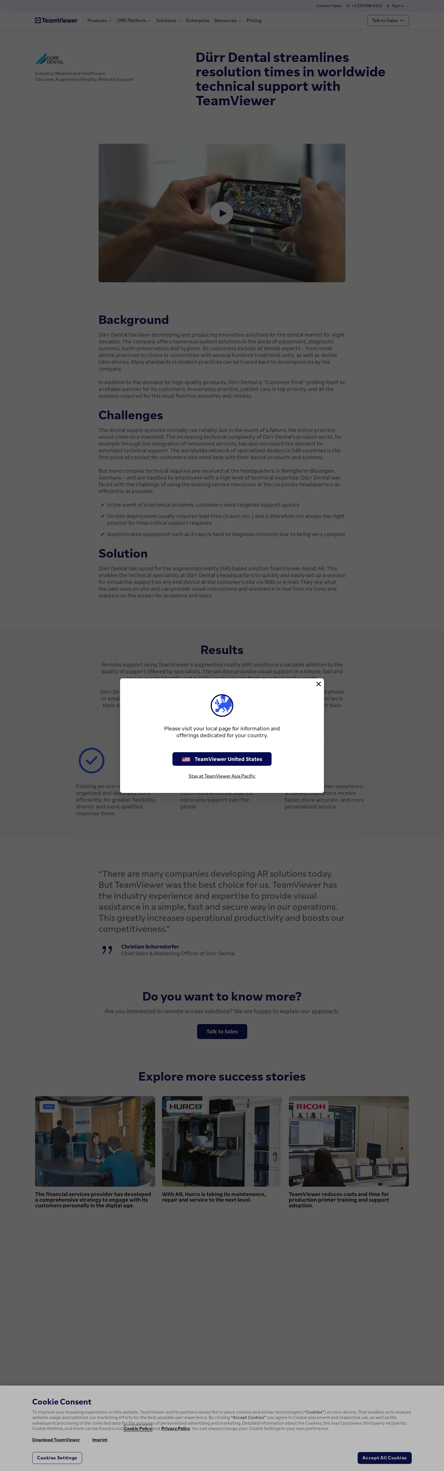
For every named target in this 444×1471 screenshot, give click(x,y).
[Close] (318, 684)
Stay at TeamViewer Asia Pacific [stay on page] (222, 776)
